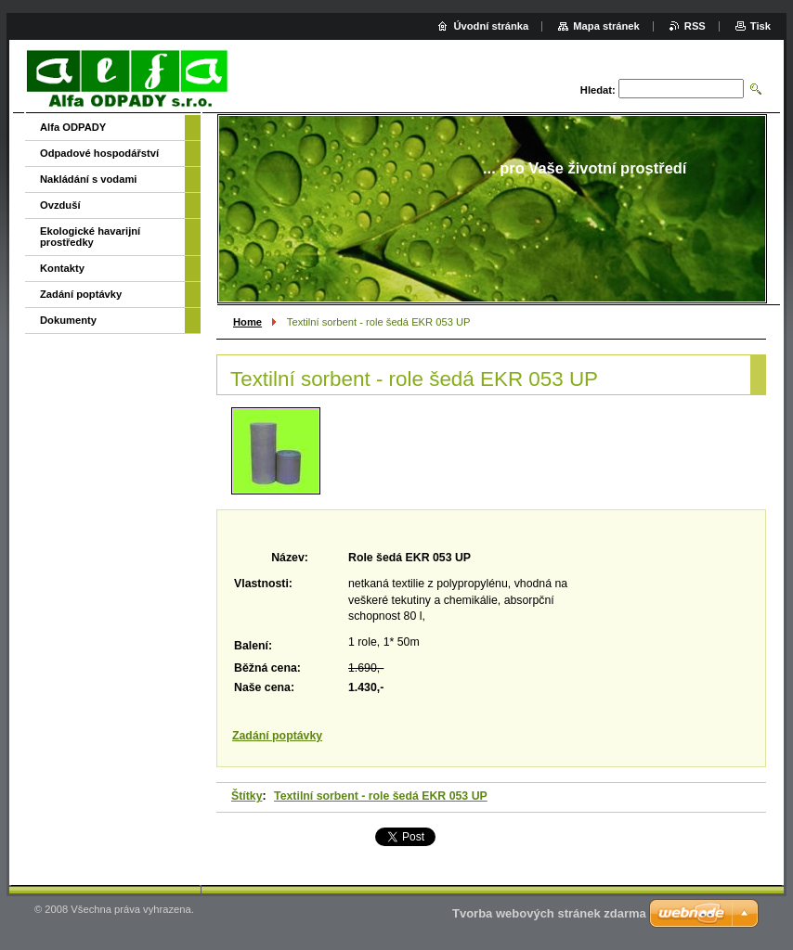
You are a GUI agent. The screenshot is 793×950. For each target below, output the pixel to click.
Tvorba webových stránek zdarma (549, 913)
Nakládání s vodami (88, 179)
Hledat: (598, 90)
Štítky (247, 796)
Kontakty (62, 268)
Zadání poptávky (277, 735)
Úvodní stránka (490, 26)
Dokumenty (68, 320)
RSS (695, 26)
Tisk (760, 26)
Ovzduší (60, 205)
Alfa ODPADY (73, 127)
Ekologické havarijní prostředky (90, 236)
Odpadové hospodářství (99, 153)
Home (247, 321)
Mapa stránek (606, 26)
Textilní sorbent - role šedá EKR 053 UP (381, 796)
